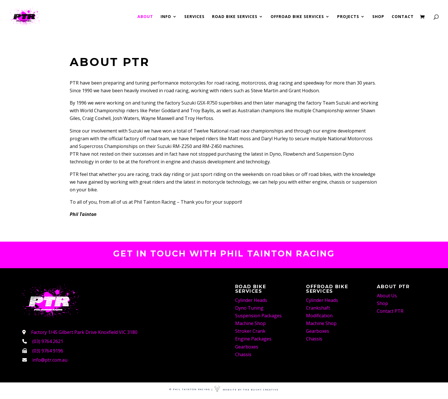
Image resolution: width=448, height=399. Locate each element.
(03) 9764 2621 (47, 341)
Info (166, 17)
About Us (387, 295)
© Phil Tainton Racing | (191, 389)
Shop (378, 17)
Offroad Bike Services (297, 17)
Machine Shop (250, 323)
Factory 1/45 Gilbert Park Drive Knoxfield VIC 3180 (84, 332)
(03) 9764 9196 (47, 351)
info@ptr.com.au (49, 360)
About (145, 17)
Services (194, 17)
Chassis (243, 354)
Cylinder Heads (251, 300)
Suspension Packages (258, 315)
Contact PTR (390, 311)
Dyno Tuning (249, 308)
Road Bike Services (234, 17)
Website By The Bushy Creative (246, 389)
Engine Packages (253, 339)
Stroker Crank (250, 331)
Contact (403, 17)
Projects (348, 17)
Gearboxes (246, 347)
